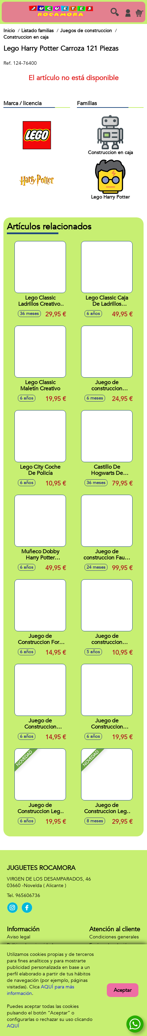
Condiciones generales (114, 937)
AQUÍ (13, 1026)
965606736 (27, 895)
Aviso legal (18, 937)
